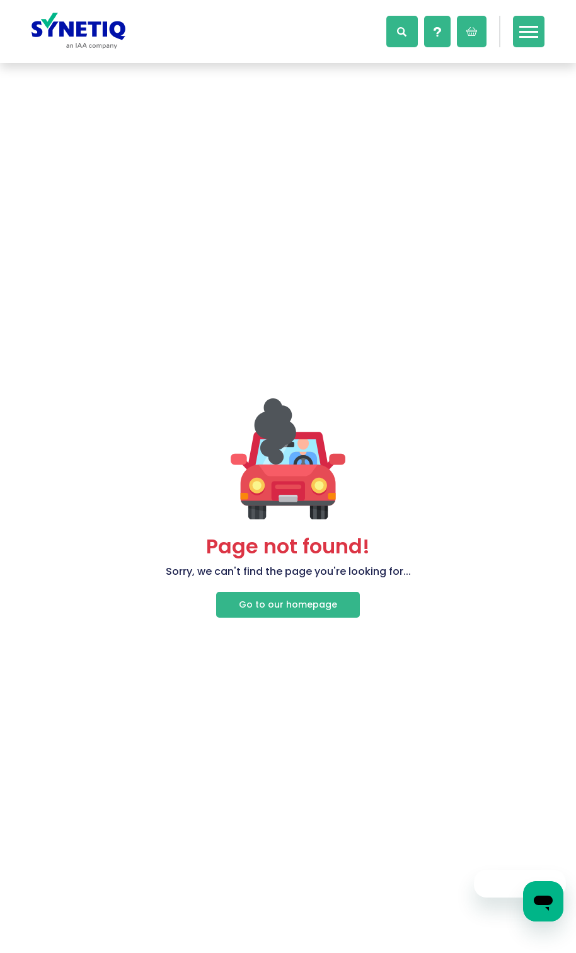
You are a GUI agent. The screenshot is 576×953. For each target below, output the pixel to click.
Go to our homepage (288, 604)
